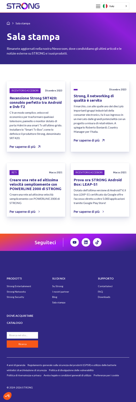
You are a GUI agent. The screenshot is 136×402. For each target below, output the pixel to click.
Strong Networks (16, 291)
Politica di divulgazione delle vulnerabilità (71, 370)
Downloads (104, 296)
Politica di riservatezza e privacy (24, 375)
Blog (54, 296)
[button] (97, 6)
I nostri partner (60, 291)
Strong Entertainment (19, 286)
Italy (108, 6)
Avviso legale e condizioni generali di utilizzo (67, 375)
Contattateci (105, 286)
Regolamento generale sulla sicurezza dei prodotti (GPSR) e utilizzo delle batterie (71, 365)
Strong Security (15, 296)
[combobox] (115, 6)
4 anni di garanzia (16, 365)
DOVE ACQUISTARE (20, 315)
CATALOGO (15, 322)
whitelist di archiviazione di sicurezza (27, 370)
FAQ (100, 291)
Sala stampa (58, 302)
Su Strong (57, 286)
